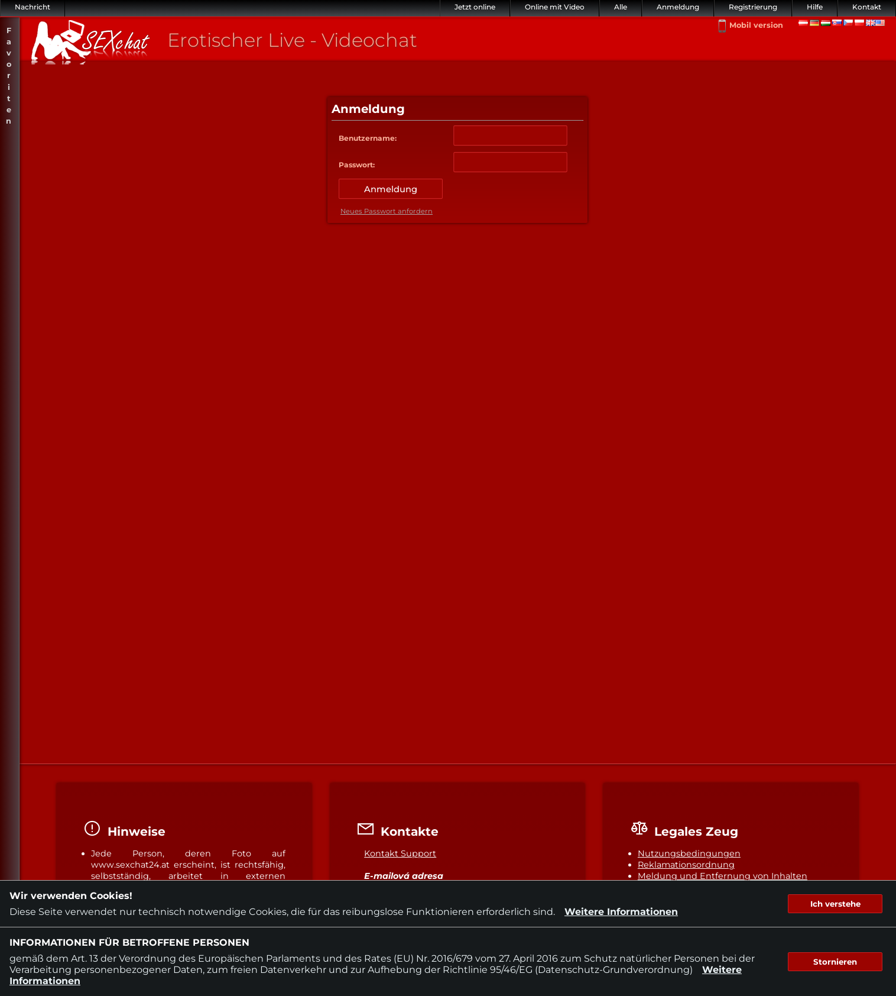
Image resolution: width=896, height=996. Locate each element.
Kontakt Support (400, 853)
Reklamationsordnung (686, 864)
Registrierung (753, 6)
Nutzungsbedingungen (689, 853)
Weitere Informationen (621, 911)
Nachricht (32, 6)
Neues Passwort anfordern (386, 211)
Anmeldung (678, 6)
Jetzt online (475, 6)
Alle (620, 6)
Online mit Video (555, 6)
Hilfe (815, 6)
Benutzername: (368, 138)
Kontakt (866, 6)
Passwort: (357, 164)
